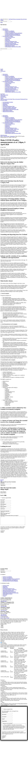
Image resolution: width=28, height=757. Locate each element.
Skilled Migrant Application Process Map (13, 46)
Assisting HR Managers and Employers (12, 34)
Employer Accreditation (9, 30)
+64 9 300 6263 (3, 602)
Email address (3, 504)
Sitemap (7, 619)
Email (3, 720)
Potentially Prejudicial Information (11, 44)
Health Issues (7, 40)
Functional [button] (2, 681)
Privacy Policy (3, 619)
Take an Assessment (17, 19)
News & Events (24, 19)
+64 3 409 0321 (3, 616)
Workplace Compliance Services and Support (13, 33)
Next (1, 480)
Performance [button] (2, 687)
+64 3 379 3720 (3, 612)
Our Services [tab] (5, 19)
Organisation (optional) (4, 511)
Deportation (7, 39)
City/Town (2, 508)
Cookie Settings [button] (3, 624)
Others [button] (1, 703)
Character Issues (8, 38)
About (1, 19)
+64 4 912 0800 (3, 608)
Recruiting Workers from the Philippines (12, 35)
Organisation (4, 722)
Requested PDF (5, 713)
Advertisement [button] (3, 697)
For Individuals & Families (8, 36)
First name (2, 499)
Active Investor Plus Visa (10, 37)
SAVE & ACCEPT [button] (4, 707)
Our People (11, 19)
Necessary (4, 644)
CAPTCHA (2, 532)
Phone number (3, 506)
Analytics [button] (2, 692)
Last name (2, 502)
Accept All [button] (9, 624)
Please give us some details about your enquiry (9, 515)
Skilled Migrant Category (10, 45)
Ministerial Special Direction (10, 43)
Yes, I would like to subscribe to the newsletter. (13, 726)
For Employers (5, 29)
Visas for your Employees (10, 32)
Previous (2, 479)
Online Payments (3, 135)
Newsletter (2, 482)
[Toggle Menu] (0, 72)
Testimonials (2, 95)
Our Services (5, 28)
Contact (1, 20)
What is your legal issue (5, 513)
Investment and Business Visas (11, 41)
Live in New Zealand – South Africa (12, 42)
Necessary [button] (2, 643)
